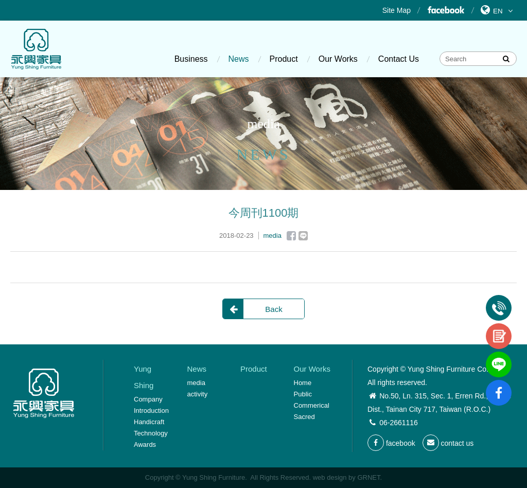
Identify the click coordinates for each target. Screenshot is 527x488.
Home (303, 383)
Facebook (445, 10)
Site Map (396, 10)
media (196, 383)
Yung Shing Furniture (36, 49)
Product (284, 59)
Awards (145, 444)
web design (330, 477)
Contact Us (398, 59)
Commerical (311, 405)
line (499, 356)
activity (197, 394)
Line (303, 235)
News (239, 59)
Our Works (338, 59)
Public (303, 394)
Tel (499, 299)
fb (499, 384)
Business (191, 59)
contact (499, 327)
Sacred (304, 417)
